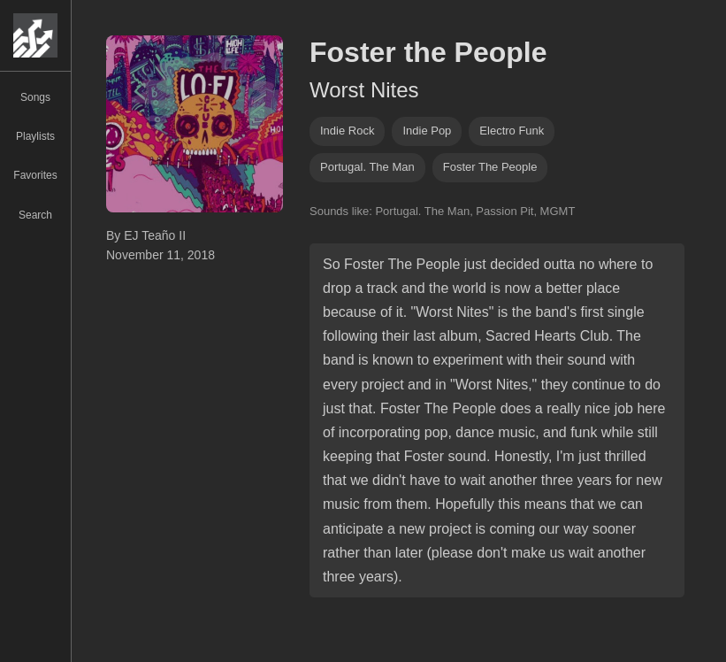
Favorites (35, 175)
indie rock (347, 130)
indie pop (426, 130)
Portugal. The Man (367, 166)
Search (35, 215)
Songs (35, 97)
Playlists (35, 136)
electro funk (511, 130)
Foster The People (490, 166)
